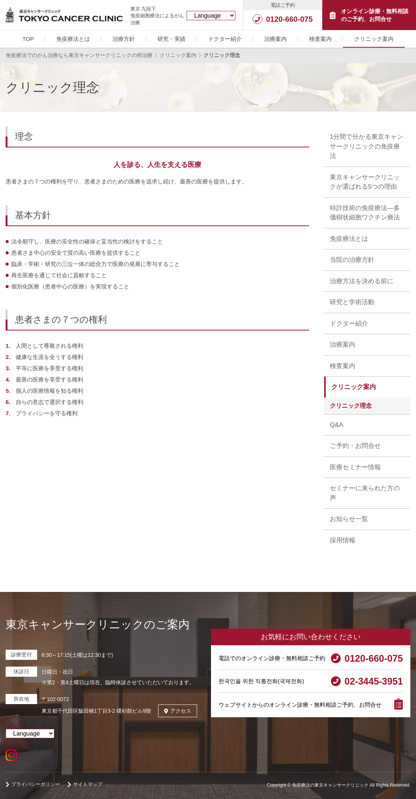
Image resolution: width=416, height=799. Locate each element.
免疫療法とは (73, 39)
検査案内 (320, 39)
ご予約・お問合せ (355, 445)
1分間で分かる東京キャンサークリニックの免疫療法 (366, 146)
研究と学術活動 (352, 302)
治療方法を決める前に (362, 281)
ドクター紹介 (225, 39)
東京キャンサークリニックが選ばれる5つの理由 (365, 182)
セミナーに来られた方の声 (365, 493)
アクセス (177, 711)
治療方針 (123, 39)
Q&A (336, 424)
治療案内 (275, 39)
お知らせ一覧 (349, 519)
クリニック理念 (351, 406)
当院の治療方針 (352, 259)
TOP (28, 39)
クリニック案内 (374, 39)
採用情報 (342, 540)
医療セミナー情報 (355, 467)
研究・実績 (171, 39)
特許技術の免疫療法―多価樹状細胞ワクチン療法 (365, 212)
